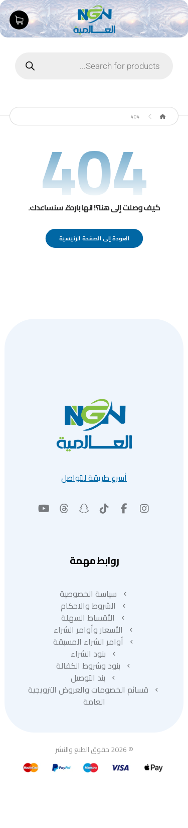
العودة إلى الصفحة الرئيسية (94, 238)
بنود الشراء (94, 653)
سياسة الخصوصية (94, 593)
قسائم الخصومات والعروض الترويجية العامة (94, 695)
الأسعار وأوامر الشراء (94, 629)
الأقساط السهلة (94, 617)
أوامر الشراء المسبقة (94, 641)
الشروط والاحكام (94, 605)
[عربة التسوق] (19, 18)
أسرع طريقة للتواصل (94, 477)
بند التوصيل (94, 677)
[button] (144, 509)
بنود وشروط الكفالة (94, 665)
